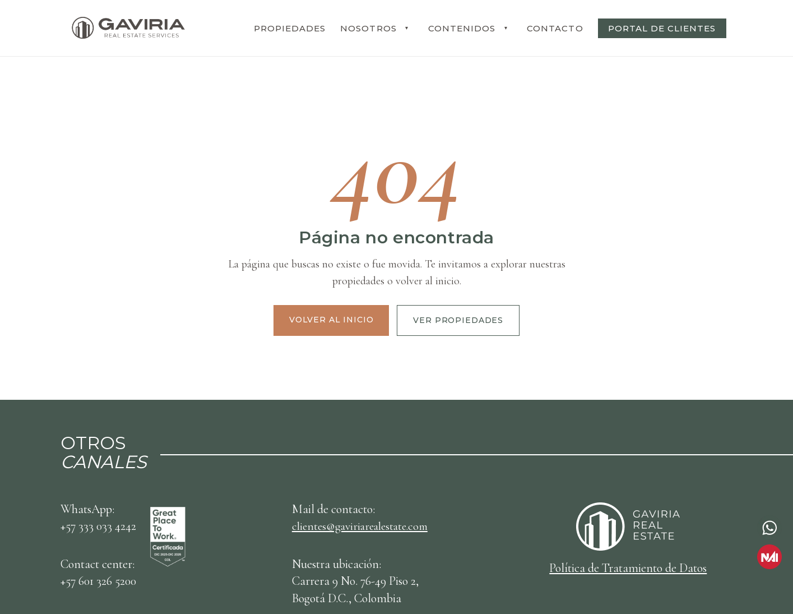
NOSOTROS (368, 28)
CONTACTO (555, 28)
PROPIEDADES (290, 28)
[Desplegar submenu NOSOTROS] (407, 28)
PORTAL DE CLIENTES (662, 28)
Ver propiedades (458, 320)
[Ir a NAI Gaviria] (769, 556)
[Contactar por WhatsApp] (769, 527)
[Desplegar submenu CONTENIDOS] (505, 28)
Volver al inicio (331, 320)
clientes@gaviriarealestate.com (365, 526)
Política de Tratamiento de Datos (628, 568)
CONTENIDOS (462, 28)
